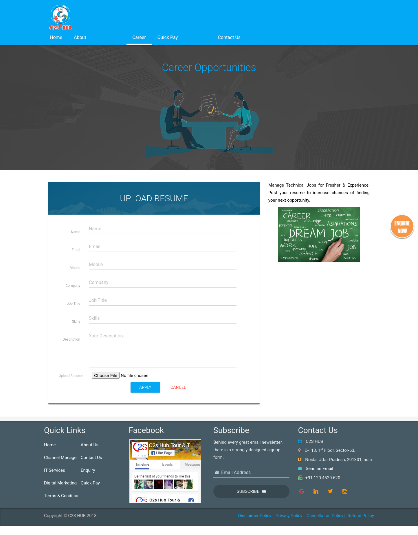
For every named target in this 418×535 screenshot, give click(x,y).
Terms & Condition (62, 495)
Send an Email (319, 468)
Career (139, 37)
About (80, 37)
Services (109, 37)
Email (76, 275)
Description (71, 364)
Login (197, 37)
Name (75, 257)
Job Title (73, 328)
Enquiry (88, 470)
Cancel (178, 412)
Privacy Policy (289, 515)
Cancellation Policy (325, 515)
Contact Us (229, 37)
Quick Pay (167, 37)
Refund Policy (361, 515)
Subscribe (248, 491)
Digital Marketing (60, 483)
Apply (145, 412)
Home (56, 37)
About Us (89, 444)
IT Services (54, 470)
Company (72, 311)
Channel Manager (61, 457)
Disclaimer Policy (254, 515)
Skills (76, 346)
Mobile (75, 293)
